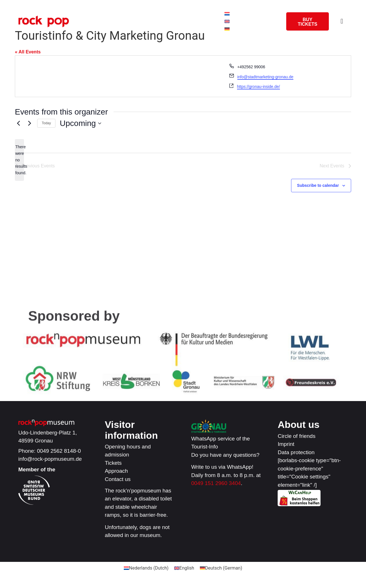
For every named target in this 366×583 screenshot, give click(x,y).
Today (46, 123)
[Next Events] (29, 123)
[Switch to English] (227, 21)
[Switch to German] (227, 29)
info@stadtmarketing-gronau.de (265, 77)
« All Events (28, 51)
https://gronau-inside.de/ (258, 86)
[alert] (19, 160)
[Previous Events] (18, 123)
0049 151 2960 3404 (216, 483)
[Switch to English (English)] (184, 568)
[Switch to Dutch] (227, 14)
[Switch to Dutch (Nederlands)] (146, 568)
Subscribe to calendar (318, 185)
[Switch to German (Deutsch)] (221, 568)
